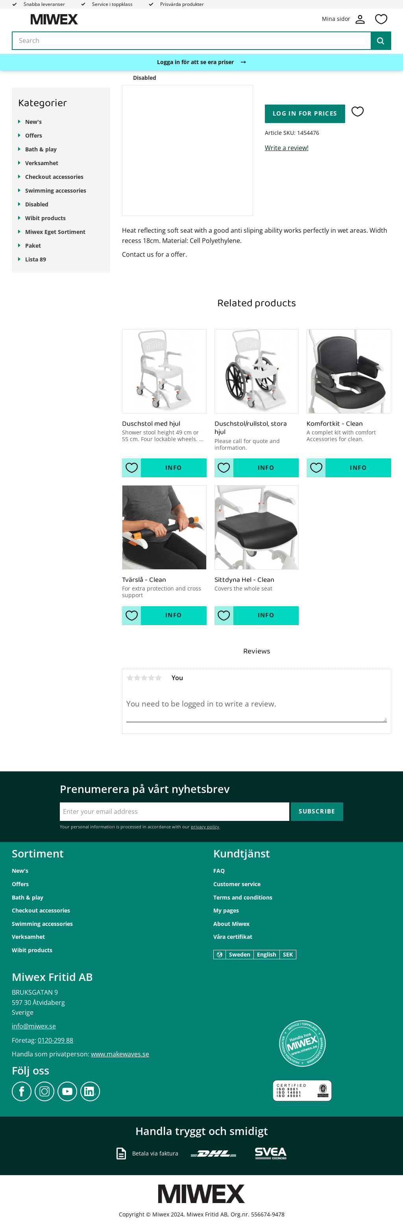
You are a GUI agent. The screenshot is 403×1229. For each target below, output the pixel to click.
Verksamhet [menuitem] (41, 163)
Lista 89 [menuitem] (35, 259)
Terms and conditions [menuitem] (242, 897)
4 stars (151, 677)
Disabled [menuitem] (36, 204)
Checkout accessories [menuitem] (54, 176)
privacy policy (205, 827)
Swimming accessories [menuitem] (55, 190)
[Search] (380, 41)
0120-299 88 (55, 1040)
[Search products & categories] (201, 41)
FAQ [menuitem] (219, 870)
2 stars (136, 677)
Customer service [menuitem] (237, 884)
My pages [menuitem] (226, 910)
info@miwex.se (34, 1026)
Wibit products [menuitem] (45, 218)
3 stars (144, 677)
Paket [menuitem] (33, 245)
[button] (381, 19)
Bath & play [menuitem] (41, 149)
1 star (129, 677)
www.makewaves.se (120, 1054)
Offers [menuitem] (33, 135)
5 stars (158, 677)
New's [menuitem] (33, 121)
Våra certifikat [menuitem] (232, 936)
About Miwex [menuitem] (231, 923)
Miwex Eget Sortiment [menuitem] (55, 231)
